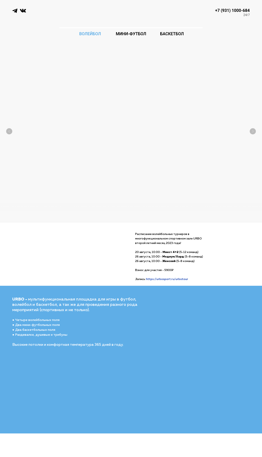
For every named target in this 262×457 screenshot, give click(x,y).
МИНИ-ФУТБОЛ (131, 33)
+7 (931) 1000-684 (232, 10)
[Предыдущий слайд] (9, 125)
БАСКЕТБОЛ (172, 33)
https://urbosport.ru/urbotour (167, 279)
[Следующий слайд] (253, 125)
